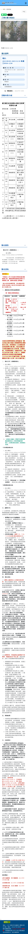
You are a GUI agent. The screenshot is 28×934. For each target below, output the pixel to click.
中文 (24, 11)
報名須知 (5, 269)
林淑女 (7, 81)
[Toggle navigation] (25, 3)
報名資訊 (5, 245)
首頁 (4, 9)
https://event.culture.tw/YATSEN (12, 254)
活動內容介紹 (6, 95)
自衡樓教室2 (8, 86)
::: (1, 9)
